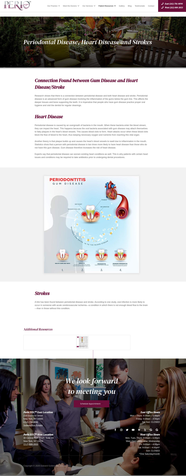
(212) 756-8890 (30, 422)
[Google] (151, 430)
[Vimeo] (139, 430)
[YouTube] (133, 430)
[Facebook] (115, 430)
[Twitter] (127, 430)
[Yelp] (145, 430)
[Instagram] (121, 430)
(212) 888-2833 (30, 444)
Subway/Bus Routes (33, 425)
